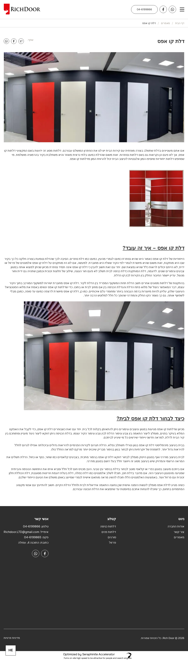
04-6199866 (144, 9)
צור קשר (179, 532)
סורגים (112, 537)
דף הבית (179, 23)
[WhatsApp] (6, 41)
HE (10, 650)
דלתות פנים (109, 532)
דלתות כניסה (108, 526)
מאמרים (165, 23)
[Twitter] (21, 41)
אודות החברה (176, 526)
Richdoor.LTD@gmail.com (21, 532)
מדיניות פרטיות (12, 637)
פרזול (112, 542)
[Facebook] (14, 41)
